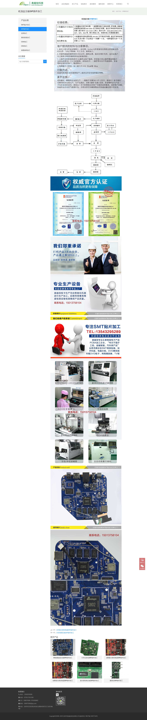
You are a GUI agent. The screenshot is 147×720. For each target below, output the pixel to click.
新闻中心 (110, 4)
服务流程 (102, 4)
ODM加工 (24, 42)
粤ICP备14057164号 (92, 716)
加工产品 (75, 4)
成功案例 (93, 4)
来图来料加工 (25, 50)
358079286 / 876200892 (31, 700)
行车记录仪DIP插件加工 (90, 658)
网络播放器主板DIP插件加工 (62, 658)
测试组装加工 (25, 37)
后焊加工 (24, 33)
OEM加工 (24, 46)
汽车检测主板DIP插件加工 (65, 633)
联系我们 (119, 4)
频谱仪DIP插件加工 (116, 680)
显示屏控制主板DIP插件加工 (89, 680)
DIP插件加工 (93, 19)
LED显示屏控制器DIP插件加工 (66, 630)
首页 (57, 4)
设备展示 (84, 4)
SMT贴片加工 (25, 25)
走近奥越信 (65, 4)
